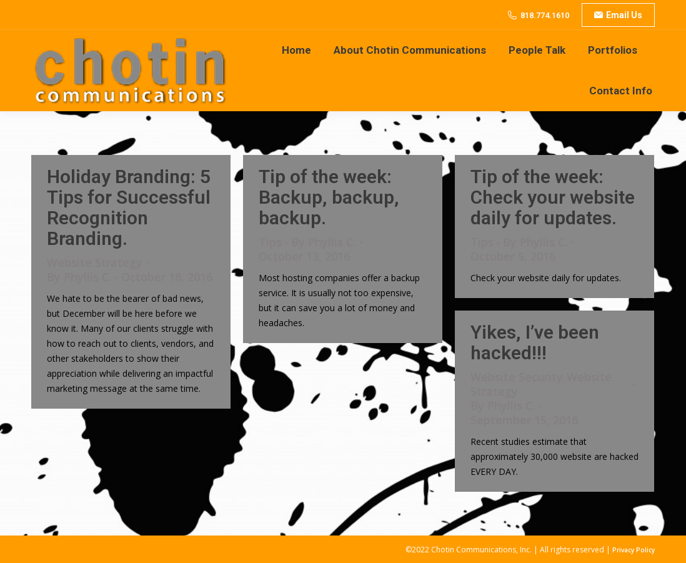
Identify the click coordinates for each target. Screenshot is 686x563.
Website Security (516, 376)
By (79, 277)
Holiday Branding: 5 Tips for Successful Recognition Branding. (129, 207)
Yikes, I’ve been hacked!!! (534, 342)
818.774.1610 (544, 15)
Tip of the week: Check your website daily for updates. (552, 197)
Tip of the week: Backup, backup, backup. (329, 197)
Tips (270, 241)
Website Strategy (94, 262)
